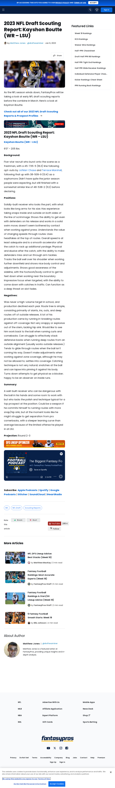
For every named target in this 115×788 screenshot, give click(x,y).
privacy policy (62, 3)
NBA (20, 715)
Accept (93, 3)
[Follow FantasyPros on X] (54, 529)
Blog (68, 758)
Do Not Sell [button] (24, 758)
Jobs (75, 758)
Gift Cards (47, 722)
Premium (101, 758)
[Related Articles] (34, 582)
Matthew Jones (17, 43)
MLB (20, 708)
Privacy (13, 758)
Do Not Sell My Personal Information (30, 784)
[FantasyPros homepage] (9, 10)
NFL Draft (17, 508)
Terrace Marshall (52, 170)
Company (58, 758)
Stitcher (23, 494)
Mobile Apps (89, 702)
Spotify (43, 490)
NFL (6, 508)
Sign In (62, 762)
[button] (3, 10)
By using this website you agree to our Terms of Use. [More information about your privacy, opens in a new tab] (26, 779)
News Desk (88, 708)
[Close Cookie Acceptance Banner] (111, 772)
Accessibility (45, 758)
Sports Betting (90, 722)
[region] (57, 778)
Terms (34, 758)
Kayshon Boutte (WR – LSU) (21, 142)
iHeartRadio (54, 494)
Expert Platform (50, 715)
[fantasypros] (34, 467)
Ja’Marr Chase (27, 170)
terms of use (80, 3)
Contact (83, 758)
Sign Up (53, 762)
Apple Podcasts (27, 490)
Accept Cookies (57, 784)
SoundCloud (37, 494)
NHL (19, 722)
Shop (86, 715)
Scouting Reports (33, 508)
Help (92, 758)
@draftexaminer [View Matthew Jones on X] (35, 43)
